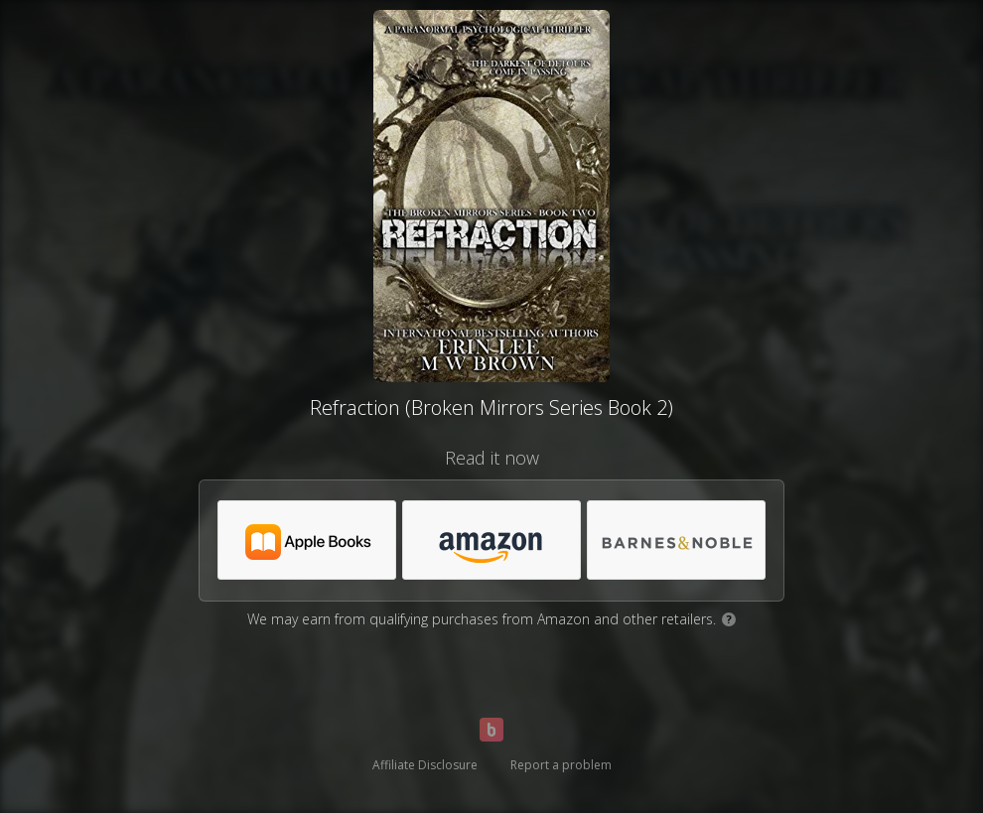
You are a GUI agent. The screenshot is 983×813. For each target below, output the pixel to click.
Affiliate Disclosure (425, 764)
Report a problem (561, 764)
